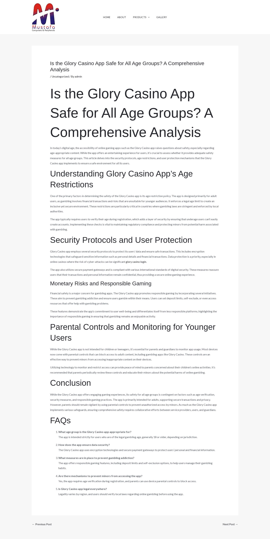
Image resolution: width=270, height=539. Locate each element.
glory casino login (136, 261)
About (121, 17)
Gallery (163, 17)
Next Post (230, 524)
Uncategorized (60, 76)
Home (104, 17)
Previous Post (42, 524)
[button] (148, 17)
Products (142, 17)
